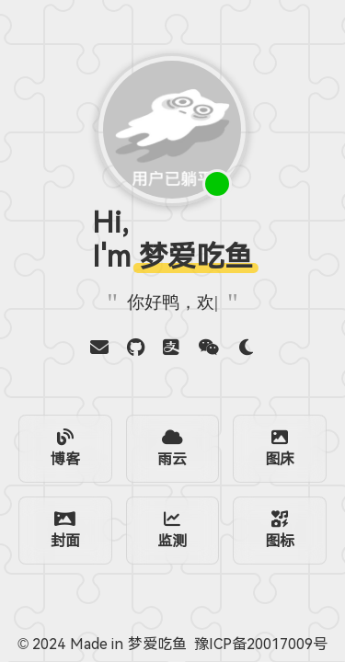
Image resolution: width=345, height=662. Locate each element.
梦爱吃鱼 (157, 644)
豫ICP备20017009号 (261, 644)
